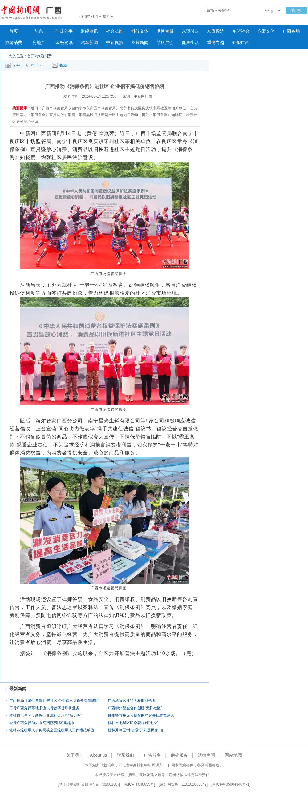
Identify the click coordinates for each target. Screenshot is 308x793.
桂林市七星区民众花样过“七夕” (133, 723)
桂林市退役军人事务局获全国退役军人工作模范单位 (51, 730)
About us (98, 755)
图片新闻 (139, 42)
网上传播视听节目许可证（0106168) (89, 784)
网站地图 (233, 755)
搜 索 (296, 10)
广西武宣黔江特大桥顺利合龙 (132, 700)
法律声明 (206, 755)
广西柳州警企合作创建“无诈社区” (135, 708)
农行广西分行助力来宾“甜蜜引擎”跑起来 (42, 723)
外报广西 (240, 42)
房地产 (38, 42)
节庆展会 (165, 42)
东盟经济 (215, 31)
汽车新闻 (89, 42)
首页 (13, 31)
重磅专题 (215, 42)
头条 (38, 31)
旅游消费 (13, 42)
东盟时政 (190, 31)
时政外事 (64, 31)
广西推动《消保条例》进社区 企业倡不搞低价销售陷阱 (54, 700)
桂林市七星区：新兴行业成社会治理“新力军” (47, 715)
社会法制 (114, 31)
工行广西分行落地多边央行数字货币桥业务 (44, 708)
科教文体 (139, 31)
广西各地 (291, 31)
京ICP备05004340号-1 (230, 784)
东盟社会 (240, 31)
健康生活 (190, 42)
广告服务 (152, 755)
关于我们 (74, 755)
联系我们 (125, 755)
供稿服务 (179, 755)
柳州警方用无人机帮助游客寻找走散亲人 (141, 715)
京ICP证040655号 (139, 784)
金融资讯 (64, 42)
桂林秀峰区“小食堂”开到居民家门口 (137, 730)
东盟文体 (266, 31)
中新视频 (114, 42)
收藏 (63, 65)
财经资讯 (89, 31)
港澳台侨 (165, 31)
